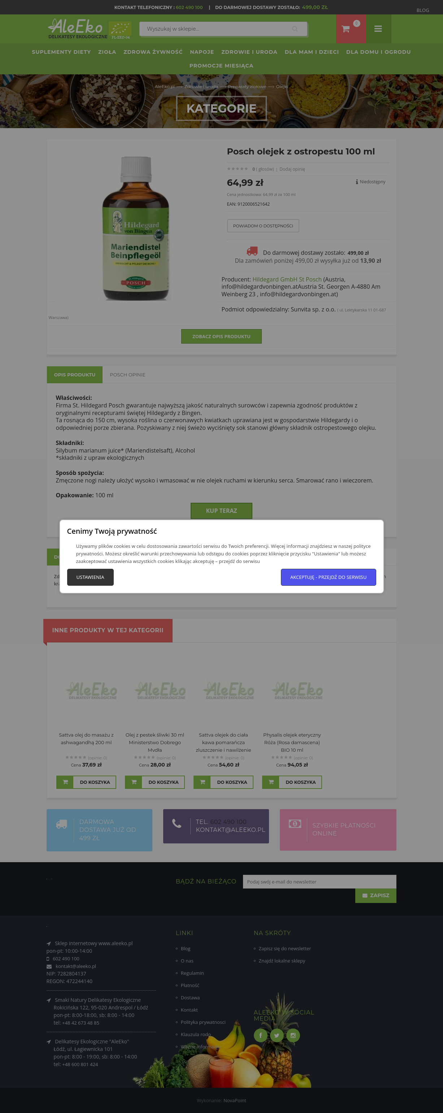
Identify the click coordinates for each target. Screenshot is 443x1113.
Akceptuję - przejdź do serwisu (328, 577)
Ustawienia (90, 577)
